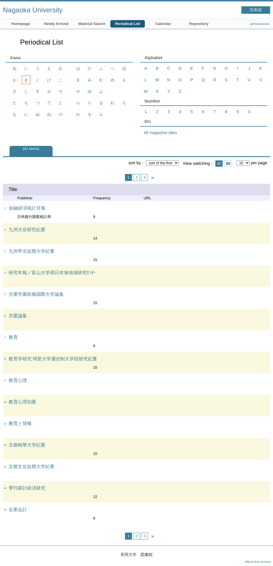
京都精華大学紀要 (27, 445)
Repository (199, 24)
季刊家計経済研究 (27, 488)
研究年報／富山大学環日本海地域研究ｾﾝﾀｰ (52, 272)
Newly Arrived (56, 24)
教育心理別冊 (22, 401)
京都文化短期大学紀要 (32, 466)
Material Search (92, 24)
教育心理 (18, 380)
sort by (134, 163)
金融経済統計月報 (27, 208)
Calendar (163, 24)
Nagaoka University (33, 10)
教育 (13, 337)
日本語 (256, 10)
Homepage (20, 24)
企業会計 (18, 509)
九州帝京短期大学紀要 (32, 251)
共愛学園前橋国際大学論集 (36, 294)
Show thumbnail (228, 163)
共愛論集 (18, 315)
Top (263, 556)
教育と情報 (20, 423)
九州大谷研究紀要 (27, 229)
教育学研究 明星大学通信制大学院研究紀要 (53, 358)
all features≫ (260, 24)
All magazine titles (160, 132)
